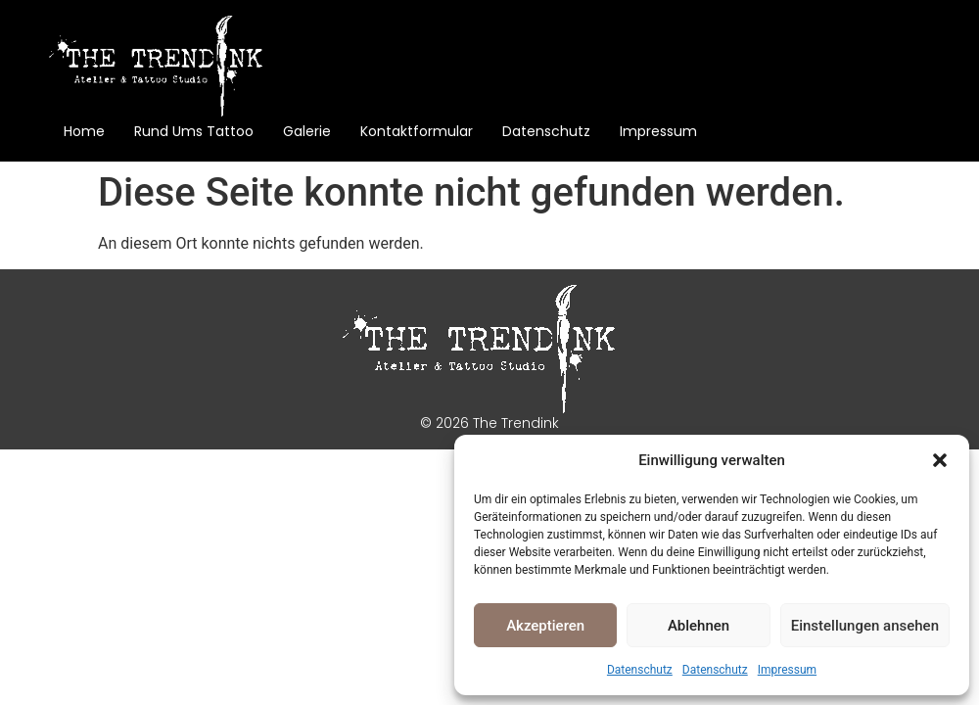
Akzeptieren (545, 625)
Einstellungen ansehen (865, 625)
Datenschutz (640, 670)
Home (84, 131)
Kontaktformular (416, 131)
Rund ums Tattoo (194, 131)
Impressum (787, 670)
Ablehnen (698, 625)
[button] (940, 460)
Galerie (307, 131)
